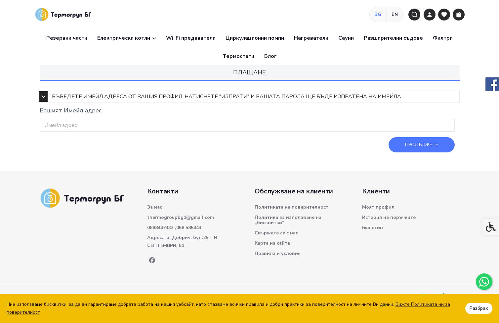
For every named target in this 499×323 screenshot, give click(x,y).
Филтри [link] (443, 38)
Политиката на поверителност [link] (291, 207)
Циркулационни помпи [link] (255, 38)
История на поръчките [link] (389, 217)
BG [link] (378, 14)
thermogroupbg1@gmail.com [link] (180, 217)
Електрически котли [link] (126, 38)
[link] (484, 281)
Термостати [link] (238, 56)
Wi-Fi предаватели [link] (191, 38)
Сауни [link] (346, 38)
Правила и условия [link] (278, 253)
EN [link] (395, 14)
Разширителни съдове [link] (393, 38)
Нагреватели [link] (311, 38)
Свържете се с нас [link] (276, 233)
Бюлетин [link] (372, 227)
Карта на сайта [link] (272, 243)
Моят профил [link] (378, 207)
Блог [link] (270, 56)
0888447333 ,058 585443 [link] (174, 227)
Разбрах (479, 308)
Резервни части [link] (66, 38)
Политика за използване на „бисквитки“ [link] (288, 220)
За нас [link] (154, 207)
